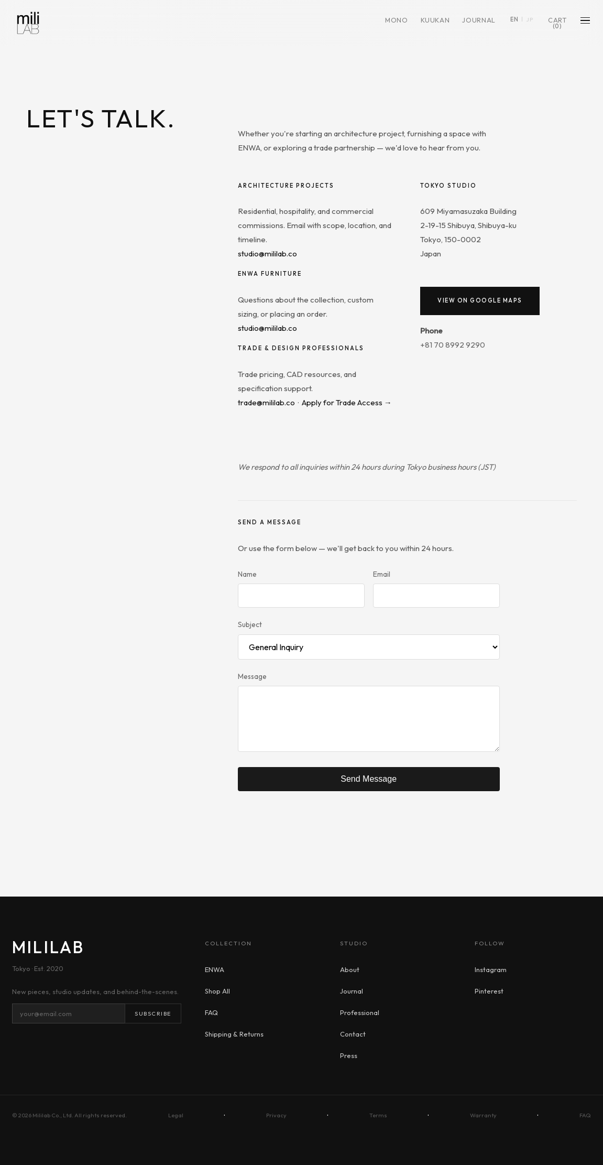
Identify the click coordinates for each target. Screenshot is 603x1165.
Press (348, 1055)
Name (247, 574)
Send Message (369, 778)
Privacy (276, 1115)
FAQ (211, 1012)
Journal (478, 22)
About (349, 969)
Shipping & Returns (234, 1034)
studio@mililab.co (267, 253)
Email (381, 574)
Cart (556, 25)
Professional (359, 1012)
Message (252, 676)
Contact (353, 1034)
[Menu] (584, 22)
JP (528, 22)
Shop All (217, 991)
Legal (175, 1115)
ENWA (214, 969)
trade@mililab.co (266, 402)
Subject (250, 624)
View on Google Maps (479, 300)
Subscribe (153, 1013)
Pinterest (489, 991)
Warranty (483, 1115)
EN (513, 22)
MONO (395, 24)
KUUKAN (434, 24)
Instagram (491, 969)
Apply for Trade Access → (347, 402)
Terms (378, 1115)
